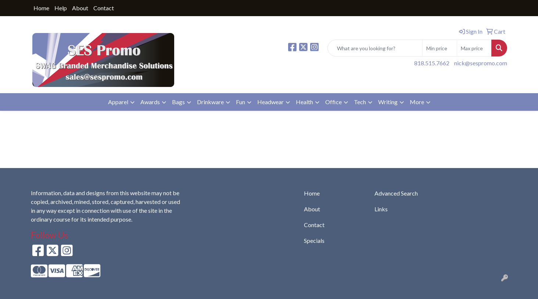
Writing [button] (388, 101)
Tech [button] (360, 101)
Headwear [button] (270, 101)
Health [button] (304, 101)
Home (41, 7)
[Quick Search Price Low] (439, 48)
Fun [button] (240, 101)
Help (60, 7)
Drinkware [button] (210, 101)
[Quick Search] (375, 48)
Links (381, 208)
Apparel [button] (118, 101)
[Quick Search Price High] (474, 48)
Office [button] (333, 101)
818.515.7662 (431, 62)
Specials (314, 240)
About (80, 7)
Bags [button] (178, 101)
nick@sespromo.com (480, 62)
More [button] (417, 101)
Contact (103, 7)
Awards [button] (150, 101)
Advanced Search (396, 193)
